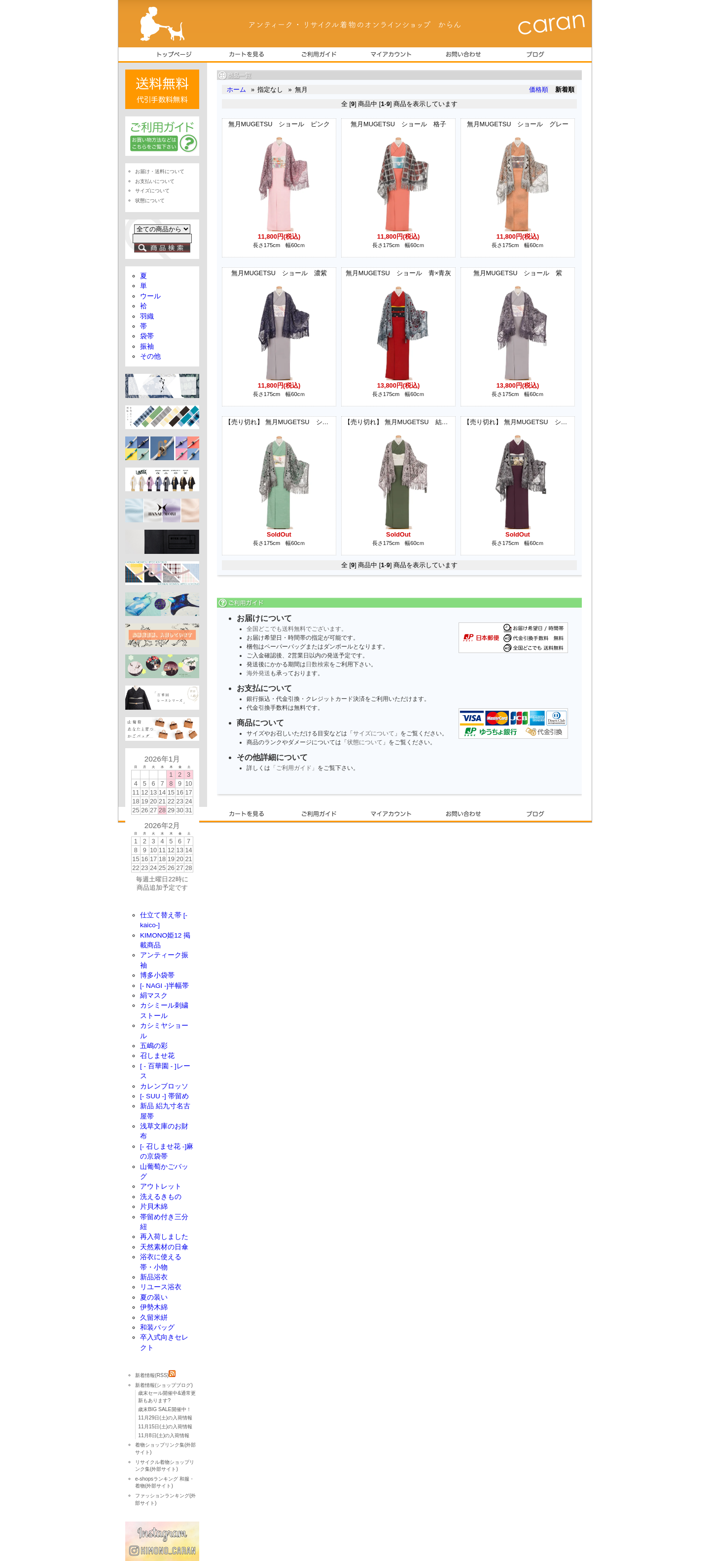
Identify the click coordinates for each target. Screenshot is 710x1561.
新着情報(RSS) (155, 1375)
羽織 (147, 316)
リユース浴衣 (160, 1287)
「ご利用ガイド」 (294, 767)
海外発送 (258, 673)
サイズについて (373, 733)
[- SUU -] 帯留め (164, 1096)
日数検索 (317, 664)
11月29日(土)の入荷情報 (165, 1417)
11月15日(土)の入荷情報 (165, 1426)
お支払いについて (155, 181)
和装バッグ (157, 1327)
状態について (365, 742)
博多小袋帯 (157, 975)
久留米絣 (154, 1317)
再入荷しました (164, 1236)
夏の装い (154, 1297)
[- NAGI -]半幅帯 (164, 985)
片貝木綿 (154, 1206)
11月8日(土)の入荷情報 (163, 1435)
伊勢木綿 (154, 1307)
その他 (150, 356)
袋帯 (147, 336)
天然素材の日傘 (164, 1247)
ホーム (236, 89)
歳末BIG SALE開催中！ (164, 1409)
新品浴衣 (154, 1277)
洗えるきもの (160, 1196)
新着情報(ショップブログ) (164, 1385)
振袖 (147, 346)
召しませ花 (157, 1055)
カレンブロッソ (164, 1086)
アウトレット (160, 1186)
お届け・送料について (159, 171)
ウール (150, 296)
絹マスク (154, 995)
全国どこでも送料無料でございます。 (297, 628)
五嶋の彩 (154, 1046)
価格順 (538, 89)
